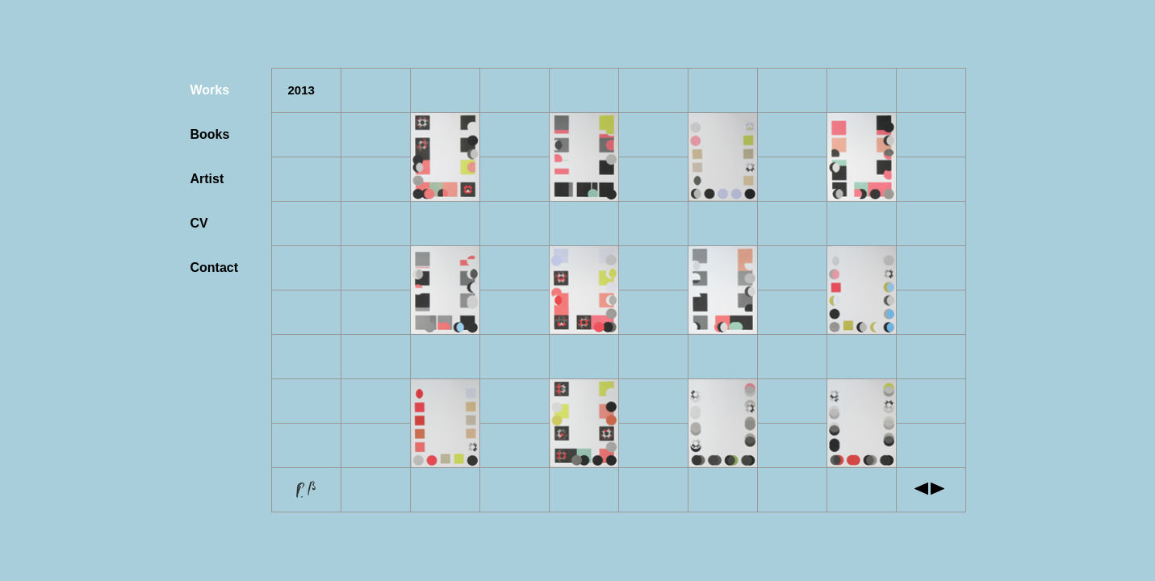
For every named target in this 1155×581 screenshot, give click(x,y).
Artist (207, 179)
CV (199, 223)
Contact (214, 267)
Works (210, 90)
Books (210, 134)
